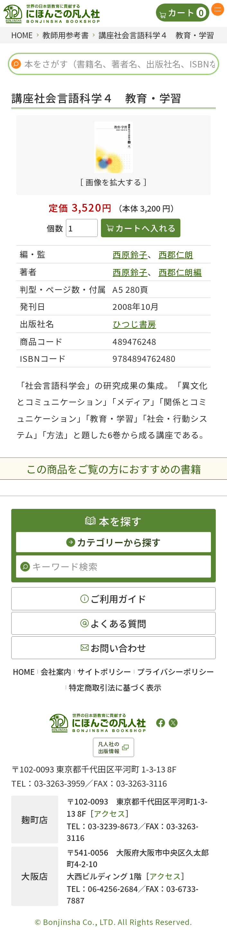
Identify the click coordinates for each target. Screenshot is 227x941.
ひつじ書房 (134, 324)
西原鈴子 (130, 254)
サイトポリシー (104, 671)
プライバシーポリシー (175, 671)
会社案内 (56, 671)
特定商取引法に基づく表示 (115, 687)
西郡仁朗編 (180, 272)
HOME (24, 671)
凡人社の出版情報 (109, 747)
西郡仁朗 (176, 254)
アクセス (109, 813)
